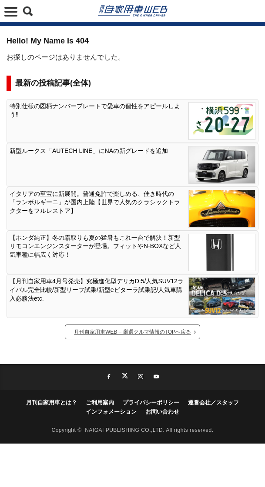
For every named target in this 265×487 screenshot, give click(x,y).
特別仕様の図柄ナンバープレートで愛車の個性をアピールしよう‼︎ (95, 110)
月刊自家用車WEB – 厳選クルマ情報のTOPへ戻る (132, 332)
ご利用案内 (100, 402)
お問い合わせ (162, 411)
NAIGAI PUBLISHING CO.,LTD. (125, 430)
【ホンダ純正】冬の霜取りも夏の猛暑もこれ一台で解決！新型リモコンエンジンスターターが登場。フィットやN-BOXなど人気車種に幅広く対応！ (95, 246)
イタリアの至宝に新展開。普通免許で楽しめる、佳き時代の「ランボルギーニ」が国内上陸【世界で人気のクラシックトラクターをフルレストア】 (95, 202)
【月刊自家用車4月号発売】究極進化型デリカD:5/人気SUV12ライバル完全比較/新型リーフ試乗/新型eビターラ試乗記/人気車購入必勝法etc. (97, 289)
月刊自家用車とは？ (51, 402)
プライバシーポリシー (151, 402)
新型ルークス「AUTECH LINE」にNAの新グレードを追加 (89, 150)
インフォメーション (111, 411)
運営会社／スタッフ (213, 402)
